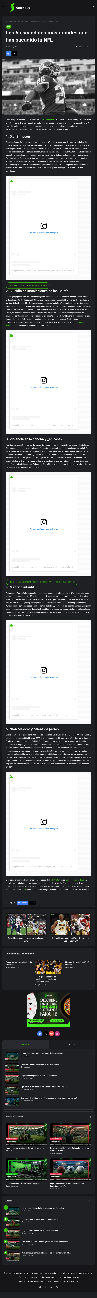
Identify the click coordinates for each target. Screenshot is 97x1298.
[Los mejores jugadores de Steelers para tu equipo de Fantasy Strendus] (48, 967)
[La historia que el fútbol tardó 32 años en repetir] (13, 1068)
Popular (72, 1044)
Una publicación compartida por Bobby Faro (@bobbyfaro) (34, 425)
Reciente (25, 1044)
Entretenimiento (40, 1289)
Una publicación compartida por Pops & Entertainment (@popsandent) (39, 567)
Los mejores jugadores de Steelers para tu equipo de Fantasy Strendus (45, 979)
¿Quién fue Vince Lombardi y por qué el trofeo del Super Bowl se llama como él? (42, 582)
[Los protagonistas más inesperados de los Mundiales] (13, 1057)
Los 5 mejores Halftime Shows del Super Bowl (28, 285)
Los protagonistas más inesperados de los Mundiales (43, 1054)
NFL (14, 21)
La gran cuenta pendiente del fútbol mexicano (40, 1076)
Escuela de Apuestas (70, 1289)
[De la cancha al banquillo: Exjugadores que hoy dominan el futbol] (70, 1135)
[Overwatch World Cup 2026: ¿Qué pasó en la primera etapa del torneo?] (13, 1102)
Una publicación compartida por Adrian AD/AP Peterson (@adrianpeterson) (41, 715)
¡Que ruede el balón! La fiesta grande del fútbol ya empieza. (45, 1087)
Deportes (22, 1289)
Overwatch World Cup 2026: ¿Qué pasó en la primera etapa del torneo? (50, 1099)
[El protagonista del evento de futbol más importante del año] (70, 1175)
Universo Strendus (54, 1289)
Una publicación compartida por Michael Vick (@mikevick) (34, 867)
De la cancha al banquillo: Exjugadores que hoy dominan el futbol (68, 1153)
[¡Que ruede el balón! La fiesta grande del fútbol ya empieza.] (13, 1091)
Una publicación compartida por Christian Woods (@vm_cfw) (35, 271)
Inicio (9, 21)
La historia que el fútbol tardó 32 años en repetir (41, 1065)
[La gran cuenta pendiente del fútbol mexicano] (13, 1079)
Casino (30, 1289)
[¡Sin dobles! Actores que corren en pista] (26, 1175)
